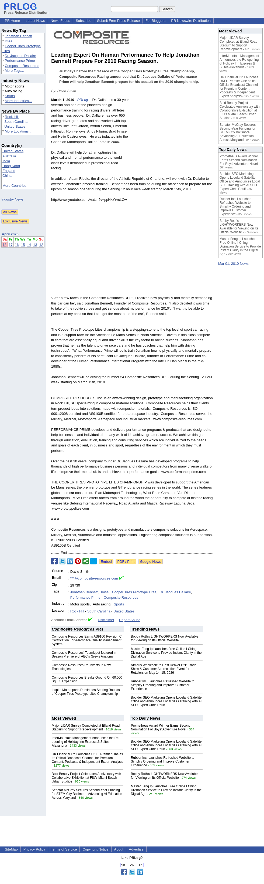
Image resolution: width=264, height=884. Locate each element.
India (6, 161)
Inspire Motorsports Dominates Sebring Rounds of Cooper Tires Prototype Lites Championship (86, 692)
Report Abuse (129, 620)
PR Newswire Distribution (191, 21)
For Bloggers (155, 21)
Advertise (136, 849)
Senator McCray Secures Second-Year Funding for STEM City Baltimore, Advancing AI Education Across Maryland (87, 794)
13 (35, 245)
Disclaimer (106, 620)
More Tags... (14, 71)
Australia (9, 156)
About (118, 849)
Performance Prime (20, 61)
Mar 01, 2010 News (233, 264)
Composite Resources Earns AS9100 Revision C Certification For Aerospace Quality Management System (86, 640)
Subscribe (83, 21)
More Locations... (18, 131)
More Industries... (18, 101)
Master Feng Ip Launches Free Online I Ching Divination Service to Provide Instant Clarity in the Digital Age (166, 652)
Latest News (35, 21)
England (8, 171)
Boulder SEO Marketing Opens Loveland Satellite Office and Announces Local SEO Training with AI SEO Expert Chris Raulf (166, 701)
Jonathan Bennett (18, 36)
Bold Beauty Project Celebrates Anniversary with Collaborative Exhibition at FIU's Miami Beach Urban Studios (86, 777)
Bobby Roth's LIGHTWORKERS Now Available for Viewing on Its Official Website (164, 638)
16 (17, 245)
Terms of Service (64, 849)
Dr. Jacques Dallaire (20, 56)
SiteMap (11, 849)
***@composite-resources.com (94, 578)
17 (10, 245)
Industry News (12, 199)
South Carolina (15, 122)
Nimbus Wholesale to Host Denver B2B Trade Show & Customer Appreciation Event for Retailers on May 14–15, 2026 (163, 669)
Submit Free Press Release (118, 21)
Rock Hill (12, 117)
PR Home (12, 21)
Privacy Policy (34, 849)
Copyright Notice (95, 849)
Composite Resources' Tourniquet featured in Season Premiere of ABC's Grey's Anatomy (84, 654)
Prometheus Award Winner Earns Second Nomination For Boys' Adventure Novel (160, 727)
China (7, 176)
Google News (150, 562)
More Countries (14, 186)
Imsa (8, 41)
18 (4, 245)
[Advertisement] (172, 137)
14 (29, 245)
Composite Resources (22, 66)
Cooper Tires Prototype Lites (134, 592)
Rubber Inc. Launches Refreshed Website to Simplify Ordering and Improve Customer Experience (162, 685)
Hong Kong (11, 166)
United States (14, 126)
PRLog (82, 100)
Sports (10, 96)
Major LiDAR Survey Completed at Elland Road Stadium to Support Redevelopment (86, 727)
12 (41, 245)
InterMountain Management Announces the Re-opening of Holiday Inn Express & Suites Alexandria (86, 741)
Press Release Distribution (26, 10)
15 (23, 245)
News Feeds (60, 21)
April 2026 (10, 234)
